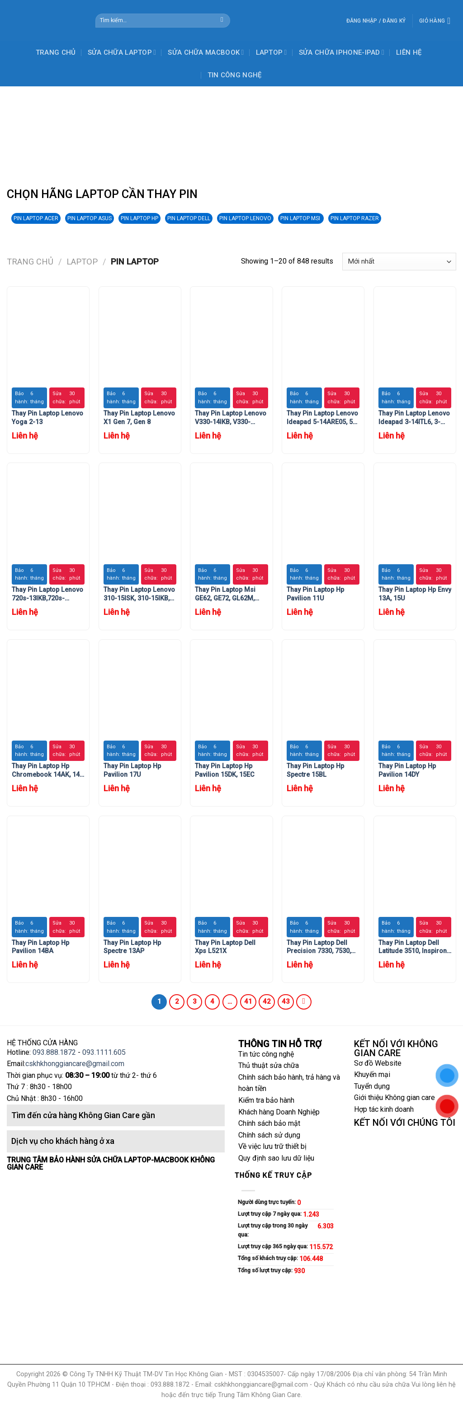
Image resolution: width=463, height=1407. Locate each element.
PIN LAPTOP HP (139, 218)
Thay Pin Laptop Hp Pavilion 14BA (40, 947)
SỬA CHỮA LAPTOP (122, 52)
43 (286, 1001)
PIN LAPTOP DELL (188, 218)
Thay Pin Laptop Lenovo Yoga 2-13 (47, 418)
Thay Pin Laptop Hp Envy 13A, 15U (414, 594)
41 (248, 1001)
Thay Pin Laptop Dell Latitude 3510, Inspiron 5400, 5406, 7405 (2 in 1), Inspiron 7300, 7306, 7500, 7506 (413, 947)
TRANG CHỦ (56, 52)
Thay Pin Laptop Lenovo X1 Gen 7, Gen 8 (139, 418)
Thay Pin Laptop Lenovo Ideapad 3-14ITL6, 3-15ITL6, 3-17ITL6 (414, 418)
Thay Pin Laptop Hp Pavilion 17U (132, 770)
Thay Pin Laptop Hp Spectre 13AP (132, 947)
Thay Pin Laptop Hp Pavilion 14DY (407, 770)
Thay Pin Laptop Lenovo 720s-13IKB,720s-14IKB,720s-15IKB (47, 594)
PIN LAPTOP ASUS (89, 218)
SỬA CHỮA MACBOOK (206, 52)
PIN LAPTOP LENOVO (245, 218)
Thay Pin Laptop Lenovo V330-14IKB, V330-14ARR (230, 418)
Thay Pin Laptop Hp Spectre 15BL (315, 770)
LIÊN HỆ (408, 52)
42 (267, 1001)
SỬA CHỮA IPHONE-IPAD (341, 52)
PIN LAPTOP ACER (36, 218)
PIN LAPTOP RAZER (355, 218)
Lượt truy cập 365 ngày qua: (273, 1246)
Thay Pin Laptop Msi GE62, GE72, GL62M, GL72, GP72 (225, 594)
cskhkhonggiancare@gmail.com (74, 1063)
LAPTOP (271, 52)
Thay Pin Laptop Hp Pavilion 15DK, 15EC (225, 770)
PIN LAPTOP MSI (300, 218)
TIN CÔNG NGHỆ (235, 75)
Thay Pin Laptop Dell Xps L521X (225, 947)
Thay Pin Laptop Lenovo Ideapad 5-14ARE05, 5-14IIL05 (322, 418)
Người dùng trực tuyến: (267, 1202)
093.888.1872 (54, 1052)
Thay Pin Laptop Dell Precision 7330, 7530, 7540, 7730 (319, 947)
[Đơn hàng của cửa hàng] (399, 261)
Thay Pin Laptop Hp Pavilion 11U (315, 594)
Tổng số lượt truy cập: (266, 1270)
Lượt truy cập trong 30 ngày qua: (272, 1230)
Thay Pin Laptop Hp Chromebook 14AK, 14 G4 (46, 770)
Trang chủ (30, 261)
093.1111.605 (104, 1052)
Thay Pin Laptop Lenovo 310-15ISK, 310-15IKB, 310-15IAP (139, 594)
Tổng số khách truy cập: (268, 1258)
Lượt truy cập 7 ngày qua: (270, 1213)
